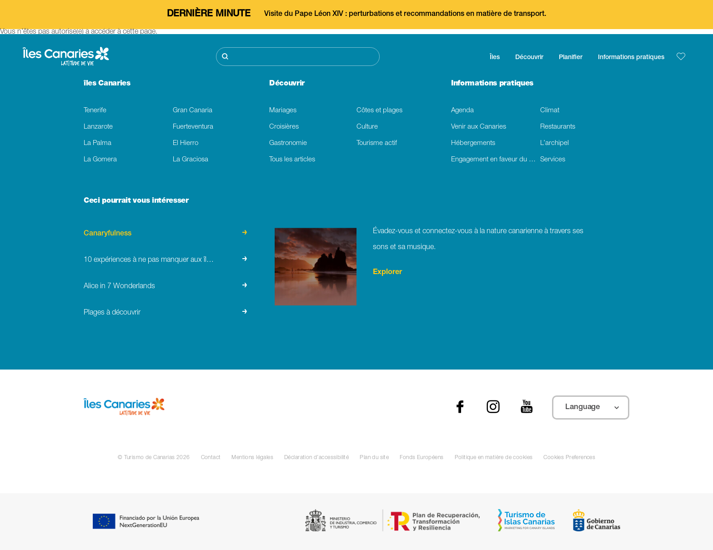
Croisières (284, 127)
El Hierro (185, 143)
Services (552, 159)
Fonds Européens (421, 457)
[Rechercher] (298, 56)
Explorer (387, 272)
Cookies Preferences (569, 457)
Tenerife (95, 110)
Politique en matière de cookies (494, 457)
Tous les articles (292, 159)
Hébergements (473, 143)
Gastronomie (288, 143)
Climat (549, 110)
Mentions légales (252, 457)
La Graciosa (190, 159)
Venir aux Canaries (478, 127)
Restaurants (557, 127)
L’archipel (554, 143)
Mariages (282, 110)
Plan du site (374, 457)
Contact (211, 457)
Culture (367, 127)
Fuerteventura (193, 127)
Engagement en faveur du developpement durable (495, 159)
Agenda (462, 110)
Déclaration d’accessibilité (316, 457)
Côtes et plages (379, 110)
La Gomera (100, 159)
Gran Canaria (192, 110)
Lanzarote (98, 127)
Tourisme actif (376, 143)
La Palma (97, 143)
